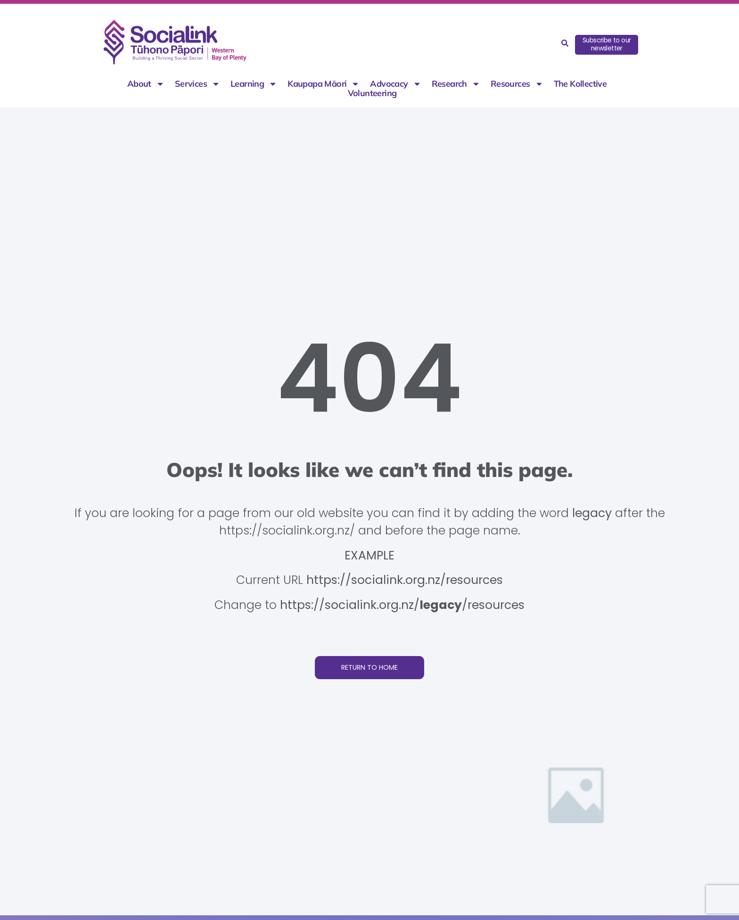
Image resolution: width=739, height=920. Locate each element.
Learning (253, 84)
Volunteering (372, 93)
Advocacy (395, 84)
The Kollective (580, 84)
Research (456, 84)
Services (197, 84)
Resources (517, 84)
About (145, 84)
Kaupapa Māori (323, 84)
